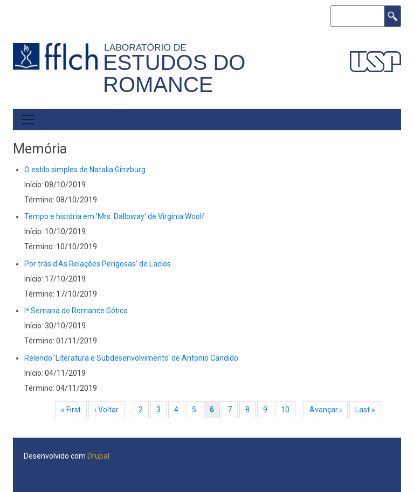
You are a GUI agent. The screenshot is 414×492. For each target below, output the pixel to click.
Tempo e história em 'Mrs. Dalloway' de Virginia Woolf (114, 216)
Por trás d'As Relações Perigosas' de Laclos (97, 263)
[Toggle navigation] (28, 119)
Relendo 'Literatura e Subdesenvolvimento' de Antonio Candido (131, 358)
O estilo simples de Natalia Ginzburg (85, 169)
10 (288, 409)
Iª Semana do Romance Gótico (76, 310)
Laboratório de (147, 47)
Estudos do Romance (174, 73)
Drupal (98, 456)
